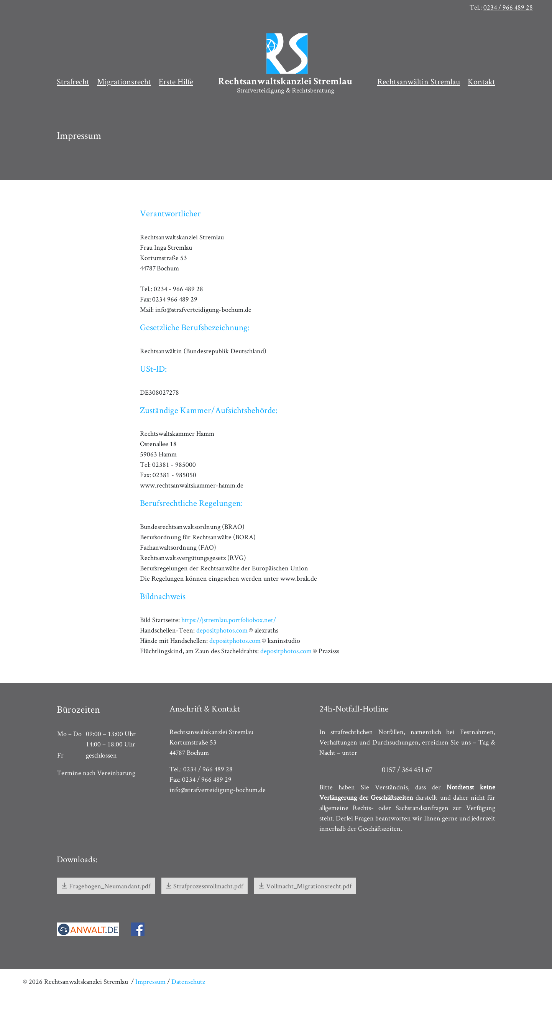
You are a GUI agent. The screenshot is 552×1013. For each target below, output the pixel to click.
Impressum (150, 981)
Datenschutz (188, 981)
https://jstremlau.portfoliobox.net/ (228, 619)
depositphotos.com (222, 630)
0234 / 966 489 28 (508, 7)
